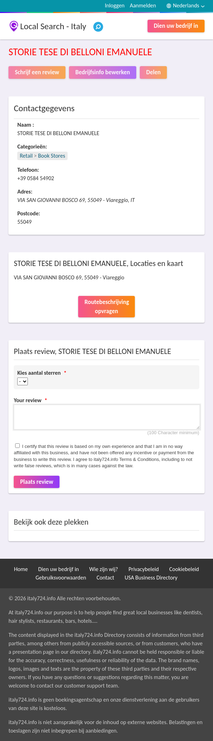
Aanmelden (143, 5)
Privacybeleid (144, 569)
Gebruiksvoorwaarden (61, 577)
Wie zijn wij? (103, 569)
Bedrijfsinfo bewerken (102, 72)
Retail (26, 155)
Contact (105, 577)
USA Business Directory (151, 577)
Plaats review (36, 482)
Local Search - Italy (53, 26)
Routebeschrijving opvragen (106, 306)
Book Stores (51, 155)
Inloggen (115, 5)
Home (21, 569)
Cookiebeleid (184, 569)
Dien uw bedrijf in (176, 26)
